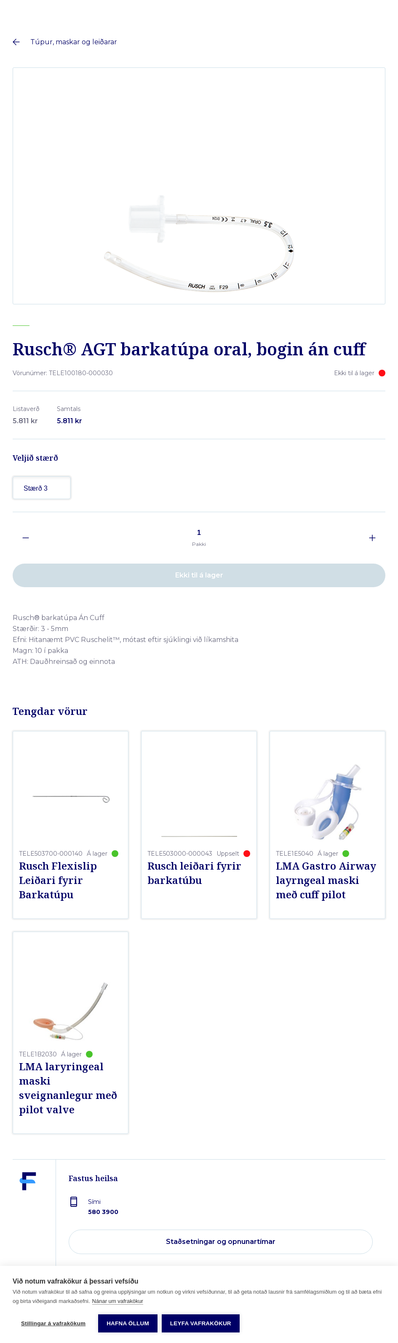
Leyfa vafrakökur (200, 1323)
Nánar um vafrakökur (117, 1301)
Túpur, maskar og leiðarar (73, 42)
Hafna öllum (128, 1323)
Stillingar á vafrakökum (53, 1323)
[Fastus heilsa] (28, 1208)
